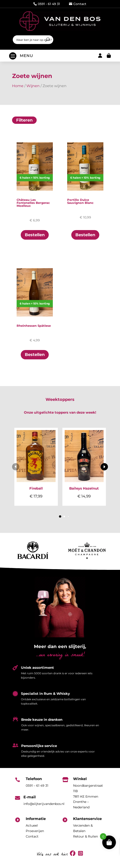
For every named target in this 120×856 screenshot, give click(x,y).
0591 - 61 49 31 (46, 4)
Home (17, 86)
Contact (77, 4)
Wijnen (33, 86)
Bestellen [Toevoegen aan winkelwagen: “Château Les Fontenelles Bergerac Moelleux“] (35, 234)
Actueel (32, 825)
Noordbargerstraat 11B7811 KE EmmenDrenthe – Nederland (88, 796)
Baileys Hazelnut (84, 488)
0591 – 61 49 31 (37, 785)
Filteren (24, 120)
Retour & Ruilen (85, 836)
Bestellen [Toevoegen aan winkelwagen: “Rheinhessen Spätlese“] (35, 354)
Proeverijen (35, 831)
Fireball (36, 488)
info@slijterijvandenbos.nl (43, 804)
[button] (104, 466)
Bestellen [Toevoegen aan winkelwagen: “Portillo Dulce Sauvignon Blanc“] (85, 234)
